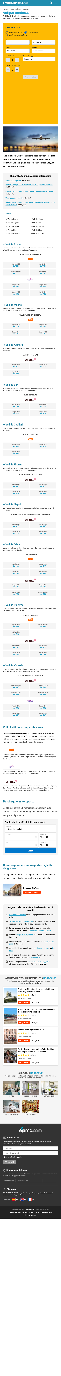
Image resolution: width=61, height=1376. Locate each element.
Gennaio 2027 (16, 651)
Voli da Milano (37, 177)
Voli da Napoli (12, 188)
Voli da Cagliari (13, 184)
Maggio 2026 (16, 244)
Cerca (30, 808)
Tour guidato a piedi (14, 156)
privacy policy (17, 1115)
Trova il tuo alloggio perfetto (21, 879)
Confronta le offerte (17, 872)
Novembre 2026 (16, 644)
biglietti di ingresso (25, 893)
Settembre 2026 (16, 230)
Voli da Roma (12, 177)
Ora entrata (43, 792)
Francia (22, 1153)
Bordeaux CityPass (13, 138)
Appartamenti (49, 1047)
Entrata (8, 792)
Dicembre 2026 (43, 644)
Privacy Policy (31, 1184)
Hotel (11, 1047)
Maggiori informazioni (19, 1134)
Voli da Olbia (37, 188)
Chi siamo (12, 1147)
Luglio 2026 (16, 251)
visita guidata (42, 906)
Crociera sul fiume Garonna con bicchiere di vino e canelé (29, 149)
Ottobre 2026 (43, 230)
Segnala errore (34, 1182)
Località (8, 784)
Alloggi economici (30, 1047)
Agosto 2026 (43, 223)
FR (5, 1168)
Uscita (8, 800)
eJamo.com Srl (30, 1178)
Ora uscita (43, 800)
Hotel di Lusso (30, 1065)
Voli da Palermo (13, 191)
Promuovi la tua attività (18, 1182)
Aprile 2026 (16, 223)
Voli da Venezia (38, 191)
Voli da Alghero (13, 181)
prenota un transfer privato (39, 888)
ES (5, 1160)
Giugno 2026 (43, 244)
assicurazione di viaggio (37, 919)
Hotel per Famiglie (11, 1065)
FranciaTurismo (15, 3)
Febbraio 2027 (43, 651)
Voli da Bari (36, 181)
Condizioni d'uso (47, 1182)
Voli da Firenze (38, 184)
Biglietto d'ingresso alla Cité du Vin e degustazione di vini (29, 142)
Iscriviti (10, 1120)
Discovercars (36, 915)
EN (5, 1164)
